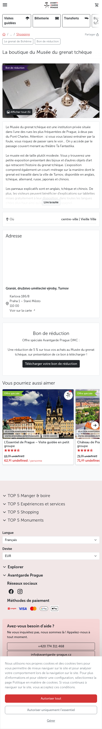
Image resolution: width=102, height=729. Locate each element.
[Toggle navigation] (5, 5)
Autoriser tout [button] (51, 698)
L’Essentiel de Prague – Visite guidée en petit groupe (36, 444)
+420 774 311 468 (51, 646)
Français (11, 540)
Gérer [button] (51, 720)
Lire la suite (51, 202)
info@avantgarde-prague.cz (51, 654)
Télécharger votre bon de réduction (51, 364)
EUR (8, 556)
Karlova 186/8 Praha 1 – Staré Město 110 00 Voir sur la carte (25, 303)
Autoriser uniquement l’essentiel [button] (51, 710)
